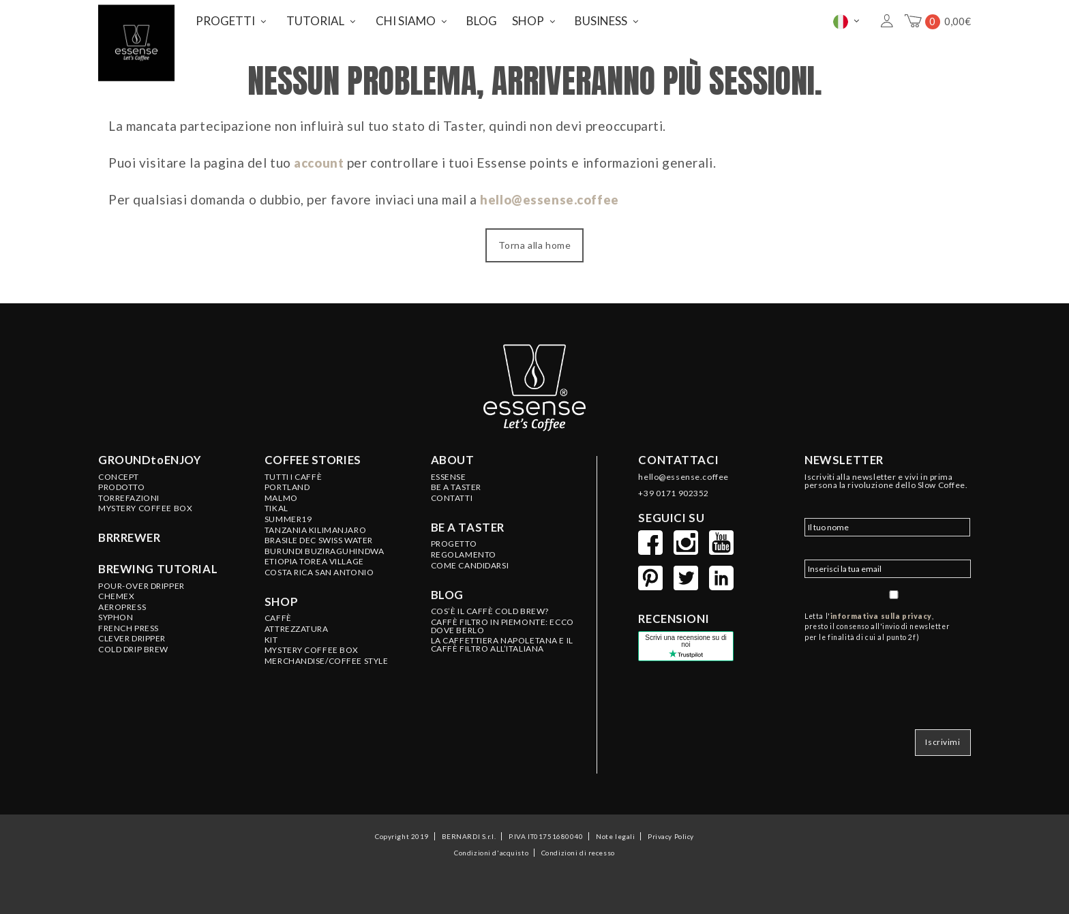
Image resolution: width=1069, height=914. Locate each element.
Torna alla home (534, 241)
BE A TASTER (456, 483)
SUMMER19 (288, 515)
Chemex (116, 592)
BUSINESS (601, 19)
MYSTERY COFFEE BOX (312, 647)
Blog (447, 591)
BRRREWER (129, 534)
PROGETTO (454, 540)
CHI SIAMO (406, 19)
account (320, 159)
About (453, 456)
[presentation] (908, 676)
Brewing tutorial (157, 565)
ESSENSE (448, 473)
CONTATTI (452, 494)
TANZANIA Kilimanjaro (315, 526)
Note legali (615, 828)
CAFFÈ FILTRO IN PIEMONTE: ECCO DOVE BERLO (502, 622)
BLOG (481, 19)
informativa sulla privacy (881, 612)
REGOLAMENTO (463, 551)
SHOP (528, 19)
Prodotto (121, 483)
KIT (271, 636)
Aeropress (122, 603)
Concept (118, 473)
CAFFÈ (278, 615)
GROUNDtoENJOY (149, 456)
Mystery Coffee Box (145, 505)
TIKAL (276, 505)
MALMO (281, 494)
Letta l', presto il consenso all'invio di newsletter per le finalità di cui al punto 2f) (877, 623)
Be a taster (468, 523)
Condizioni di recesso (578, 844)
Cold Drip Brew (133, 645)
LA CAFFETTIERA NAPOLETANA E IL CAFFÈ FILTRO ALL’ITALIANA (502, 641)
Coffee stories (313, 456)
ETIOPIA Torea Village (314, 558)
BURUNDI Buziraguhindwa (325, 547)
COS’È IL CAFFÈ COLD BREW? (490, 607)
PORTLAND (287, 483)
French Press (128, 624)
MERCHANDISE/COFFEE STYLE (327, 657)
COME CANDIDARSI (470, 562)
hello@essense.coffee (551, 196)
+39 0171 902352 (673, 489)
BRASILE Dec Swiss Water (319, 536)
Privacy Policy (671, 828)
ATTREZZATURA (297, 625)
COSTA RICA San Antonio (319, 568)
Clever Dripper (132, 635)
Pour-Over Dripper (141, 582)
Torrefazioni (129, 494)
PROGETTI (225, 19)
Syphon (115, 614)
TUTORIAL (315, 19)
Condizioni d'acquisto (491, 844)
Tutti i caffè (293, 473)
